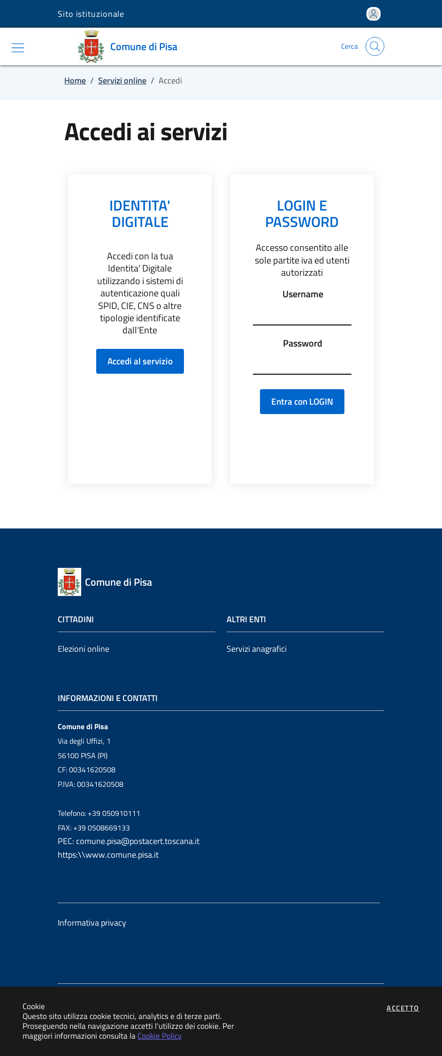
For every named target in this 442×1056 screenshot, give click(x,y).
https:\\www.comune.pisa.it (108, 854)
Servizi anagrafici (257, 648)
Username (302, 294)
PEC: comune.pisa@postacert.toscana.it (128, 841)
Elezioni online (83, 648)
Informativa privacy (92, 922)
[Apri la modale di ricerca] (375, 46)
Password (302, 343)
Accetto (403, 1007)
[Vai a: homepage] (131, 46)
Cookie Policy (159, 1035)
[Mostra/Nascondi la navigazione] (17, 47)
